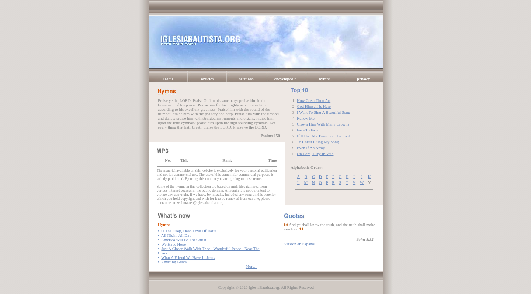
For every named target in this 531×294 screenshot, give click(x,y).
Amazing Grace (174, 262)
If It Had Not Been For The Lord (323, 136)
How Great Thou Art (313, 100)
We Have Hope (173, 244)
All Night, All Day (176, 235)
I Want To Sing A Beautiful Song (323, 112)
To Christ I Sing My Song (318, 142)
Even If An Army (311, 148)
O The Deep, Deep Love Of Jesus (188, 231)
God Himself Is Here (314, 106)
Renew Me (306, 118)
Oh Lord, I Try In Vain (315, 153)
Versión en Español (299, 244)
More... (251, 266)
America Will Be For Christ (183, 239)
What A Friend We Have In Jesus (188, 257)
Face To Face (307, 130)
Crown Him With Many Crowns (323, 124)
